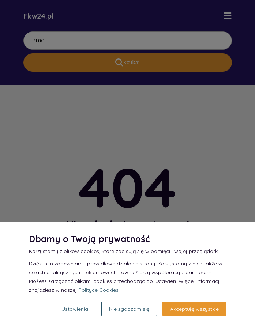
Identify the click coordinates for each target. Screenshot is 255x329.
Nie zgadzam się (129, 309)
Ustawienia (74, 309)
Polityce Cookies (98, 290)
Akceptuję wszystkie (194, 309)
